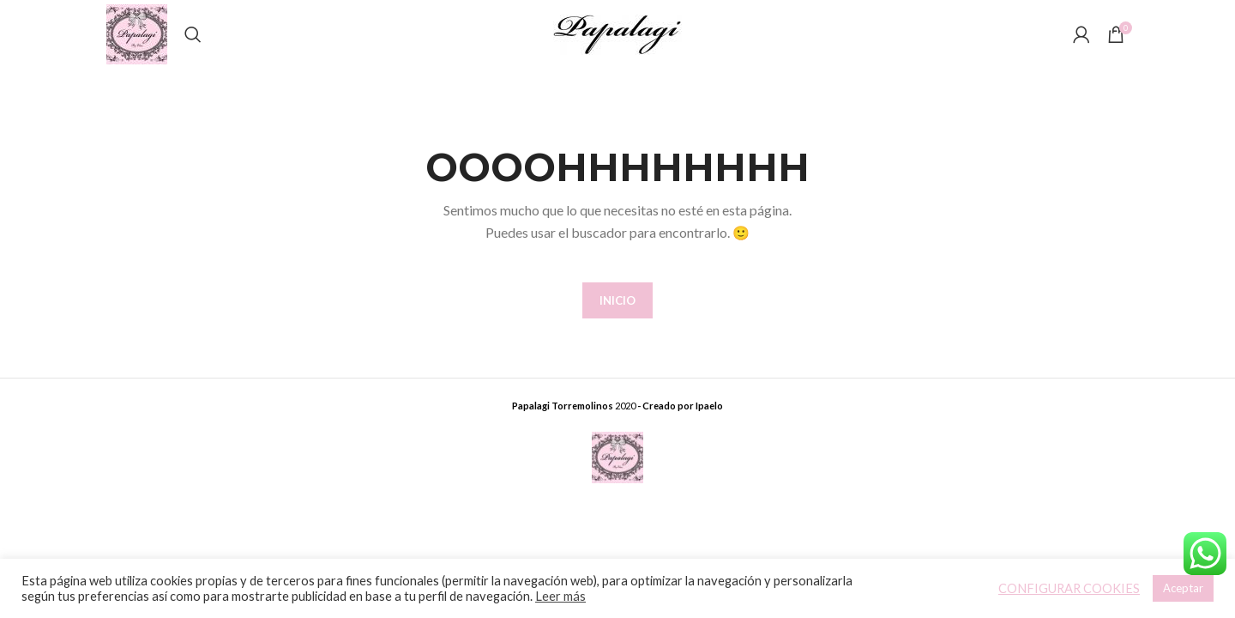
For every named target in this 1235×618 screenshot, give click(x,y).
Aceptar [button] (1183, 588)
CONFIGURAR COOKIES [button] (1069, 588)
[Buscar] (193, 34)
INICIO (617, 300)
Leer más (560, 596)
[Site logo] (136, 33)
